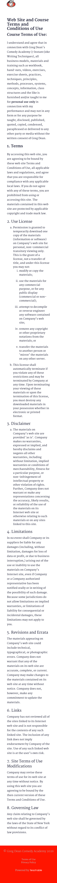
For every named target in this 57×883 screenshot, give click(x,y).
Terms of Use (29, 859)
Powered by (28, 870)
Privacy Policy (28, 862)
